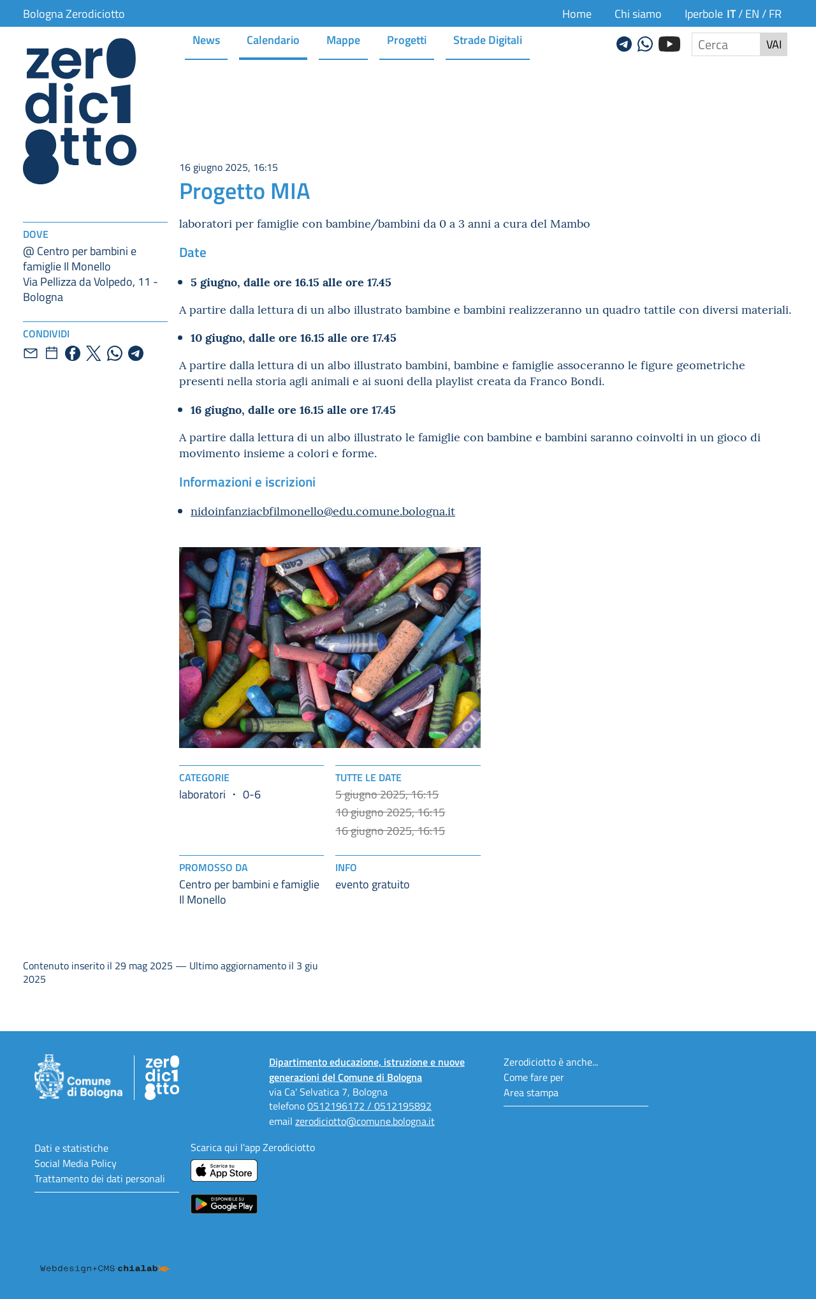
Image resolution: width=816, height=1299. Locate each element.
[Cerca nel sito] (726, 44)
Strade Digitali (487, 39)
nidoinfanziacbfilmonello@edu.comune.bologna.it (323, 510)
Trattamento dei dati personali (99, 1178)
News (206, 39)
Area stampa (531, 1092)
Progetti (406, 39)
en (752, 13)
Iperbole (704, 13)
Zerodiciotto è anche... (551, 1061)
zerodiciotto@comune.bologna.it (365, 1120)
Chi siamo (638, 13)
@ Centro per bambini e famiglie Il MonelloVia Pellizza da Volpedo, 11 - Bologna (90, 273)
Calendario (273, 39)
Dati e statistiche (71, 1147)
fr (775, 13)
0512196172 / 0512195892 (369, 1105)
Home (577, 13)
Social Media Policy (75, 1163)
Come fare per (534, 1076)
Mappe (343, 39)
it (731, 13)
